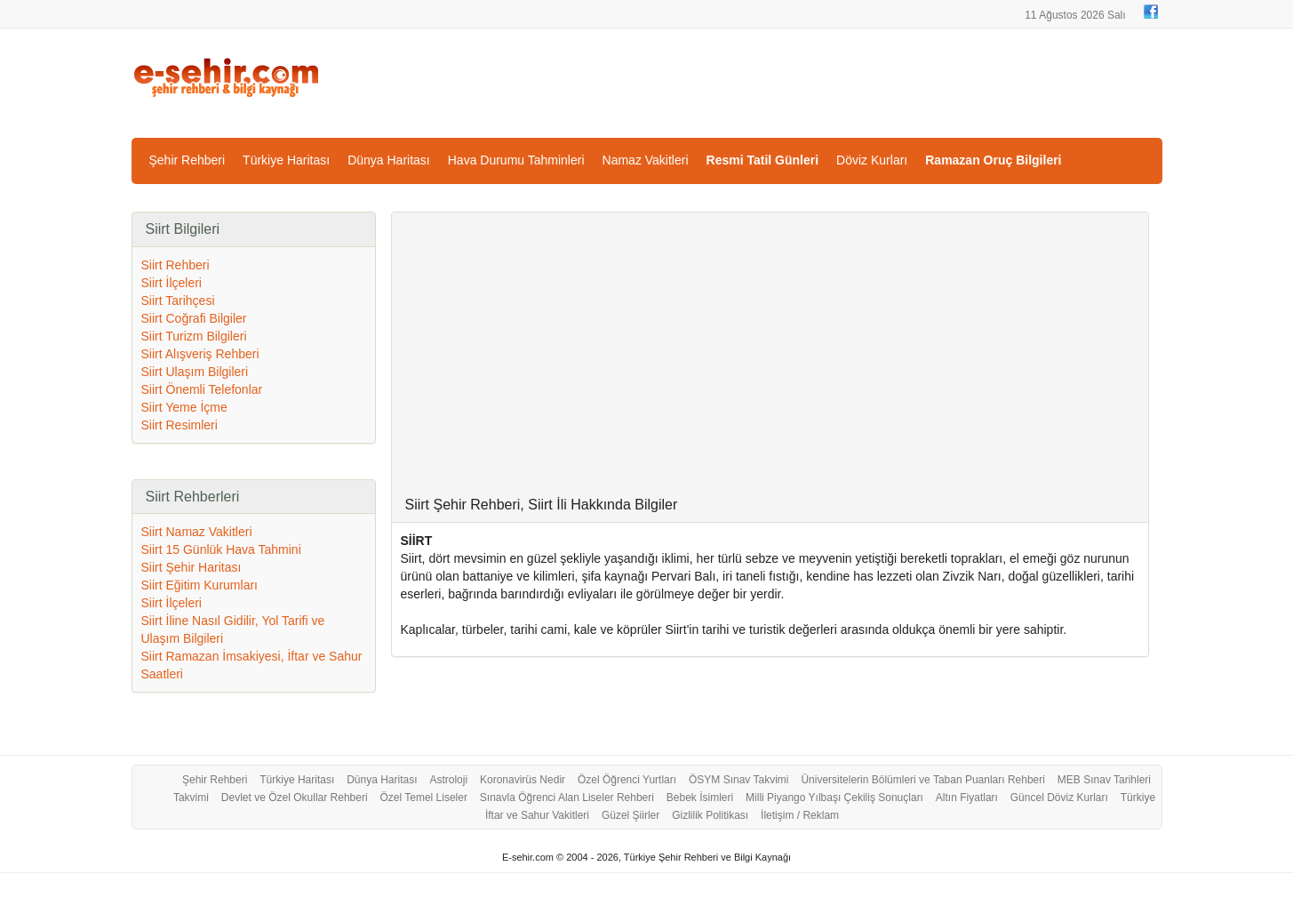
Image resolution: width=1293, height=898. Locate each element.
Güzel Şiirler (630, 815)
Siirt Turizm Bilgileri (194, 336)
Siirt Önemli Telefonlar (202, 389)
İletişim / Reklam (800, 815)
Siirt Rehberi (175, 265)
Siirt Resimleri (179, 425)
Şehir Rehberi (187, 160)
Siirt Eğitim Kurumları (199, 585)
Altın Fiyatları (967, 797)
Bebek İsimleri (699, 797)
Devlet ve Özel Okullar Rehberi (294, 797)
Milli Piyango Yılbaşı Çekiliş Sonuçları (834, 797)
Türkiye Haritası (286, 160)
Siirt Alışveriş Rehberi (200, 354)
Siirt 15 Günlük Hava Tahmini (221, 549)
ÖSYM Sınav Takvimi (738, 780)
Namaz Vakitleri (646, 160)
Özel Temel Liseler (423, 797)
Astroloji (448, 780)
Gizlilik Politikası (710, 815)
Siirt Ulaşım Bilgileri (195, 372)
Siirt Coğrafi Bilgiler (194, 318)
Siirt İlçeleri (171, 283)
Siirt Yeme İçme (184, 407)
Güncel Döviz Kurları (1059, 797)
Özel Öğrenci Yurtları (627, 780)
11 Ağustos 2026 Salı (1075, 15)
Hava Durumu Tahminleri (516, 160)
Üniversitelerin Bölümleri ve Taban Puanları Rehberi (923, 780)
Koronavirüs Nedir (522, 780)
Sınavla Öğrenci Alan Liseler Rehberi (567, 797)
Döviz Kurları (871, 160)
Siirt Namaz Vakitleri (196, 532)
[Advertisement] (770, 363)
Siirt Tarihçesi (178, 300)
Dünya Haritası (388, 160)
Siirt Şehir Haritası (191, 567)
